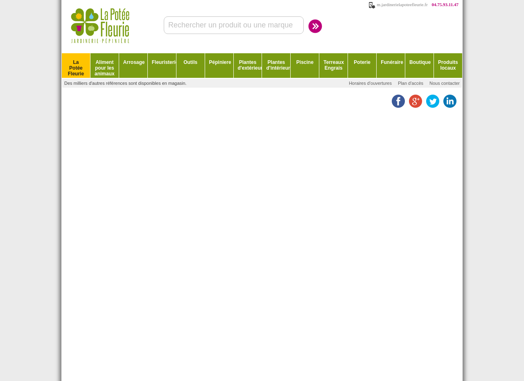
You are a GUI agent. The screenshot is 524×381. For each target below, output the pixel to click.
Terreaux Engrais (333, 65)
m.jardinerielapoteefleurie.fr (402, 4)
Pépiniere (220, 62)
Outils (190, 62)
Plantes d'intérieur (278, 65)
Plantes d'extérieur (250, 65)
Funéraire (392, 62)
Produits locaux (448, 65)
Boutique (420, 62)
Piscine (305, 62)
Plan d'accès (410, 83)
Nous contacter (444, 83)
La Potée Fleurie (76, 68)
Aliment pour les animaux (105, 68)
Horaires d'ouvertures (370, 83)
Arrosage (134, 62)
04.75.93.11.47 (445, 4)
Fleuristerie (164, 62)
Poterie (362, 62)
